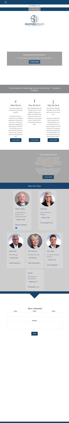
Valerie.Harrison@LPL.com (34, 263)
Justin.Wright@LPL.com (53, 265)
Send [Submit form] (34, 333)
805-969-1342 (33, 258)
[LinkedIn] (16, 228)
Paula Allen (43, 209)
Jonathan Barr (12, 251)
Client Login (34, 9)
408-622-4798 (45, 217)
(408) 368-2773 (33, 282)
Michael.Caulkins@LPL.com (21, 225)
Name (15, 311)
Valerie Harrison (32, 251)
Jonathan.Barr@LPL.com (15, 263)
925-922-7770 (52, 260)
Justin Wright (50, 251)
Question (34, 320)
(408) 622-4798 (20, 219)
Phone (53, 311)
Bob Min (30, 273)
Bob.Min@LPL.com (33, 287)
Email (34, 311)
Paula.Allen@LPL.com (46, 223)
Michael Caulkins (20, 209)
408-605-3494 (14, 258)
